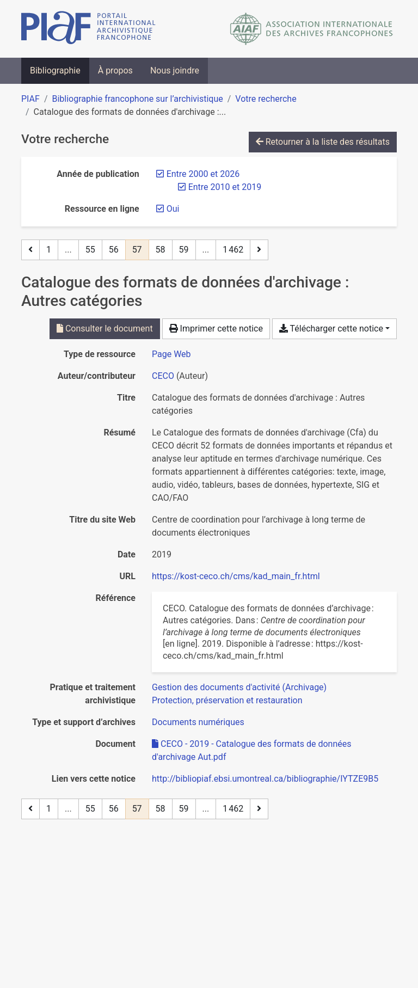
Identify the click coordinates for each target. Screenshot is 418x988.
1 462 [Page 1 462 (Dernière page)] (233, 249)
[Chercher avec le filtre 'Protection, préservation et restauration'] (227, 700)
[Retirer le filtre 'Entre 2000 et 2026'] (203, 174)
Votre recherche (265, 99)
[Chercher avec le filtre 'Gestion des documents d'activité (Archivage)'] (239, 687)
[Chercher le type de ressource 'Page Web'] (171, 354)
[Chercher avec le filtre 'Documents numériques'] (198, 722)
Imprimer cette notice (216, 328)
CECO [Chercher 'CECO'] (163, 376)
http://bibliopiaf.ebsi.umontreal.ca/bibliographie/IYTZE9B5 (265, 779)
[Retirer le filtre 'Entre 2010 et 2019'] (224, 187)
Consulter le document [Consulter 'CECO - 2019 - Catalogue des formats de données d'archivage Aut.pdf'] (105, 328)
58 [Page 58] (160, 249)
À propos (115, 70)
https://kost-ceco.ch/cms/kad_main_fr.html (236, 576)
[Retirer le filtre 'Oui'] (173, 209)
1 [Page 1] (48, 249)
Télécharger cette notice (331, 328)
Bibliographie (55, 70)
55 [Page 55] (90, 249)
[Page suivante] (259, 250)
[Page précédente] (30, 250)
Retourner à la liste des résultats (323, 142)
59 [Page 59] (184, 249)
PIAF (30, 99)
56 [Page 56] (114, 249)
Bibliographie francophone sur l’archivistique (137, 99)
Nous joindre (174, 70)
